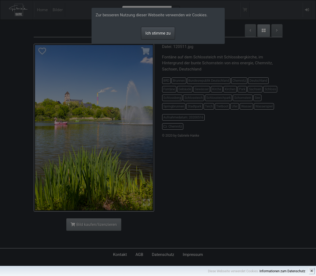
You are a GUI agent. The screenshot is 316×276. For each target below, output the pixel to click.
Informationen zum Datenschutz (282, 271)
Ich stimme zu (158, 33)
